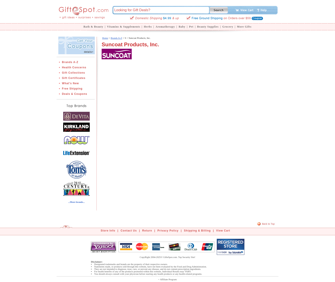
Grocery (227, 26)
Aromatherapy (165, 26)
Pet (191, 26)
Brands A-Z (70, 62)
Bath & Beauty (93, 26)
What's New (70, 83)
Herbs (148, 26)
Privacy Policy (168, 230)
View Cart (223, 230)
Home (105, 38)
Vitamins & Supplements (123, 26)
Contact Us (129, 230)
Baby (182, 26)
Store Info (108, 230)
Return (147, 230)
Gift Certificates (73, 78)
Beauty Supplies (208, 26)
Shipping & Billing (197, 230)
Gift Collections (73, 72)
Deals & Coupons (74, 93)
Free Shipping (72, 88)
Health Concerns (74, 67)
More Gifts (244, 26)
